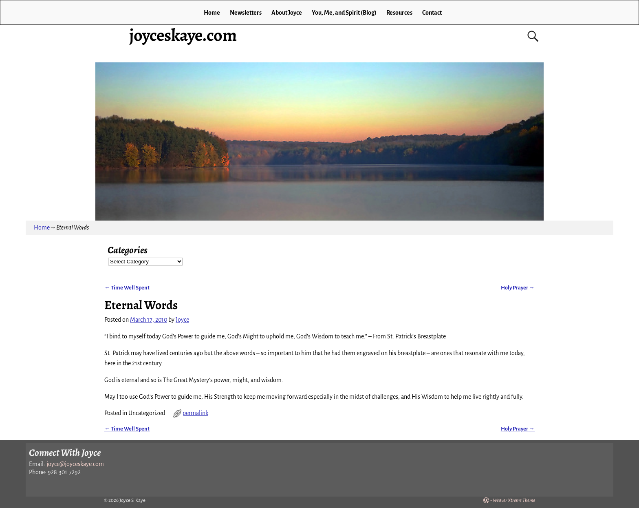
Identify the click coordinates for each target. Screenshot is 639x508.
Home (212, 12)
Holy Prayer (518, 288)
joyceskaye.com (183, 34)
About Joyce (286, 12)
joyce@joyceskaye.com (75, 464)
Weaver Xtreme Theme (514, 500)
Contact (432, 12)
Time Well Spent (127, 288)
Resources (399, 12)
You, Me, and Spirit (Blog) (344, 12)
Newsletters (246, 12)
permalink (195, 413)
